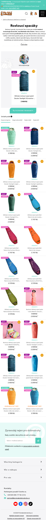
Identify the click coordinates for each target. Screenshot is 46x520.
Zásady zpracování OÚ (34, 514)
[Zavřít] (43, 5)
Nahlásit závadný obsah (16, 511)
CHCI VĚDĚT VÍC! (14, 8)
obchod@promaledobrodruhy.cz (18, 494)
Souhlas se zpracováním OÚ (16, 514)
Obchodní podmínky (32, 511)
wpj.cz (26, 517)
